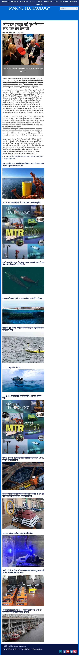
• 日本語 (39, 1)
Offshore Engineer (36, 649)
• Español (14, 1)
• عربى (32, 1)
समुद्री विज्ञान (12, 158)
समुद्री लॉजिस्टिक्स (7, 649)
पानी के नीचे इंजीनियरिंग (16, 156)
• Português (48, 1)
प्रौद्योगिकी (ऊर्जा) (34, 156)
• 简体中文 (5, 1)
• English (39, 4)
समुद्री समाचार (16, 649)
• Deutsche (24, 1)
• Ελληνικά (64, 1)
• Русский (73, 1)
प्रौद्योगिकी (26, 156)
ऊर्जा (8, 156)
